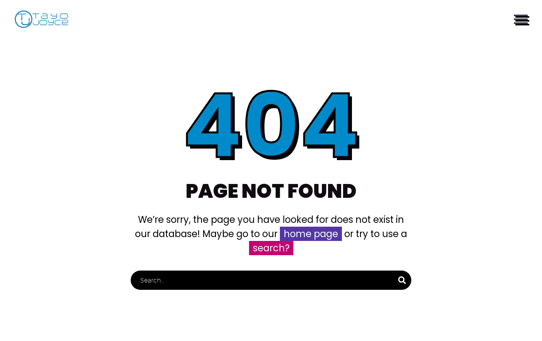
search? (271, 248)
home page (311, 233)
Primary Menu (521, 19)
